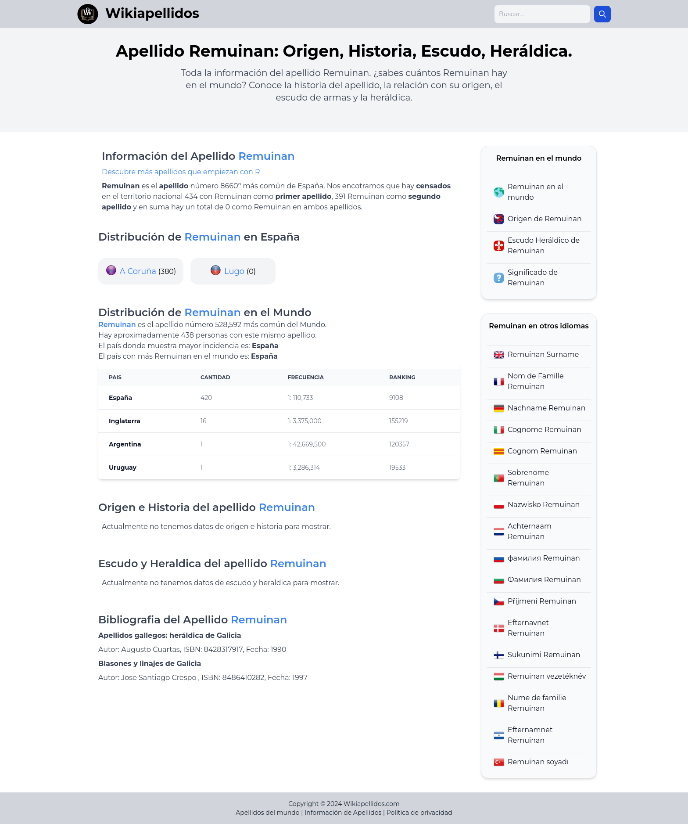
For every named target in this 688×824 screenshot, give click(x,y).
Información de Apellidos (343, 813)
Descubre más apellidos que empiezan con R (181, 172)
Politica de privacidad (419, 813)
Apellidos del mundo (267, 813)
